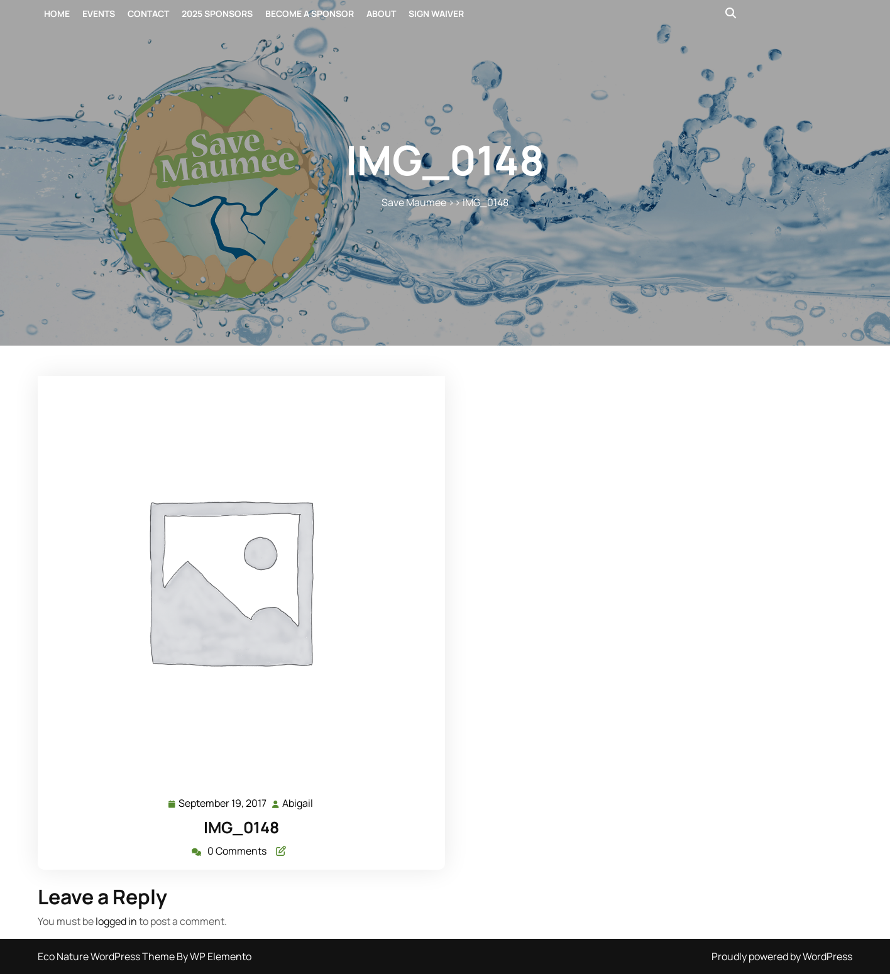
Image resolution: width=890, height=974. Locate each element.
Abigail (298, 803)
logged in (116, 921)
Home (57, 13)
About (381, 13)
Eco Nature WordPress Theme (107, 956)
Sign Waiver (436, 13)
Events (98, 13)
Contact (148, 13)
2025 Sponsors (217, 13)
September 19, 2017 (223, 803)
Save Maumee (414, 202)
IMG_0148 (241, 827)
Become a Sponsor (309, 13)
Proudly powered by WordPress (781, 956)
